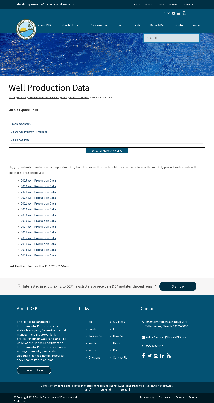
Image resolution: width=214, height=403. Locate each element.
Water (196, 25)
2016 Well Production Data (38, 232)
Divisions (96, 25)
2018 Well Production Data (38, 221)
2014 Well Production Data (38, 244)
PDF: (87, 389)
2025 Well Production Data (38, 180)
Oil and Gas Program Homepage (29, 131)
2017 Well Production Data (38, 226)
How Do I (67, 25)
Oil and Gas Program (79, 97)
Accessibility (147, 397)
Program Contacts (21, 124)
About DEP (45, 25)
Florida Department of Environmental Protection (46, 4)
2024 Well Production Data (38, 186)
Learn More (34, 370)
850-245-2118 (154, 346)
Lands (136, 25)
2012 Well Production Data (38, 255)
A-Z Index (135, 4)
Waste (179, 25)
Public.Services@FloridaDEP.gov (166, 337)
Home (12, 97)
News (161, 4)
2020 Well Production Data (38, 209)
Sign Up (178, 286)
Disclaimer (165, 397)
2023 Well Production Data (38, 192)
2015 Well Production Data (38, 238)
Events (173, 4)
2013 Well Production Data (38, 249)
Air (121, 25)
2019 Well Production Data (38, 215)
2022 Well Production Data (38, 198)
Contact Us (189, 4)
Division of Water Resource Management (47, 97)
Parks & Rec (157, 25)
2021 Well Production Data (38, 203)
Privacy (180, 397)
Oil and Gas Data (20, 139)
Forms (149, 4)
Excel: (125, 389)
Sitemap (193, 397)
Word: (106, 389)
